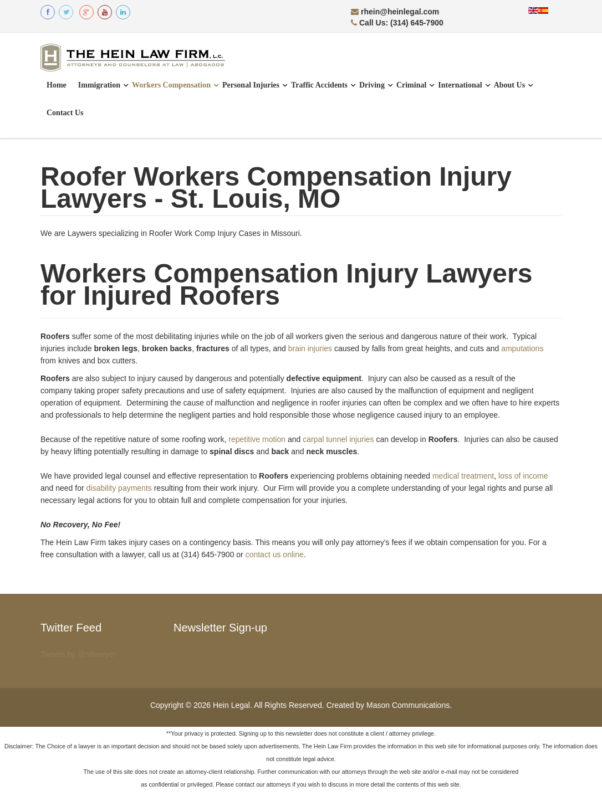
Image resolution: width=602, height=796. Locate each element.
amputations (522, 348)
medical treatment (463, 475)
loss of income (523, 475)
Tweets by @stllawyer (78, 654)
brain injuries (310, 348)
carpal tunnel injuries (338, 439)
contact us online (275, 554)
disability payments (119, 488)
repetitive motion (256, 439)
